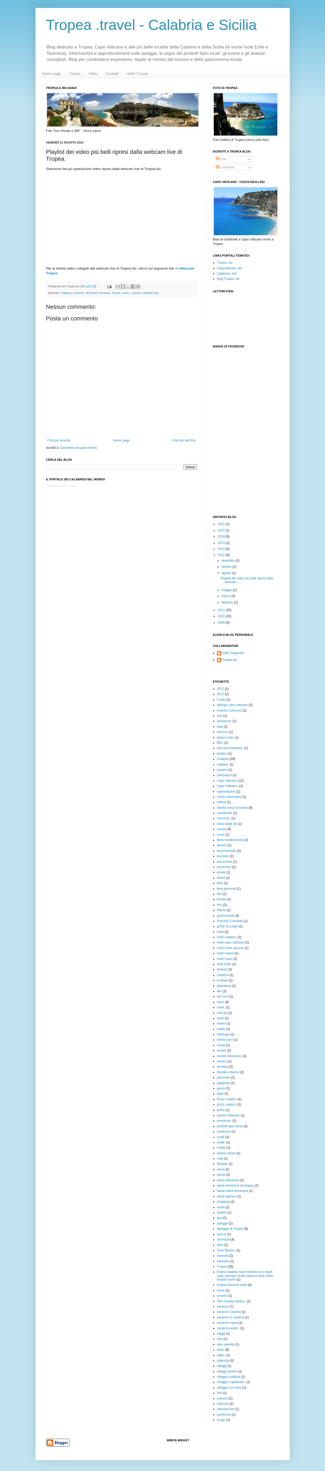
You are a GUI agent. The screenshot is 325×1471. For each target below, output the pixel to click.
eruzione (78, 292)
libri (219, 991)
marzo (226, 596)
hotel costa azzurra (230, 948)
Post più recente (58, 440)
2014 (222, 543)
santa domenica (228, 1180)
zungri (221, 1420)
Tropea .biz (225, 263)
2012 (222, 555)
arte (219, 716)
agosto (226, 573)
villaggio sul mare (229, 1387)
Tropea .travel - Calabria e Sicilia (151, 25)
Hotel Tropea (137, 73)
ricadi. (221, 1142)
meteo (221, 1023)
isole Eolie (224, 964)
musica (222, 1061)
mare (220, 1002)
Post (221, 159)
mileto (221, 1029)
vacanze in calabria (230, 1317)
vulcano (136, 292)
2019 (222, 536)
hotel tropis (225, 959)
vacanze (223, 1306)
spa (219, 1218)
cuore (221, 835)
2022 (222, 524)
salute (221, 1175)
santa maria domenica (232, 1191)
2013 (222, 549)
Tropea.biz (229, 660)
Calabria (66, 292)
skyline (222, 1212)
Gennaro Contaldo (230, 921)
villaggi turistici (227, 1371)
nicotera (222, 1066)
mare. (221, 1007)
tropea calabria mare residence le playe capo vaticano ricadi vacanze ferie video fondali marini (245, 1275)
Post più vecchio (183, 440)
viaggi (221, 1333)
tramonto (104, 292)
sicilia (221, 1207)
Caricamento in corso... (62, 486)
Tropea (75, 73)
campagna (224, 775)
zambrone (224, 1414)
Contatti (112, 73)
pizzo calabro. (227, 1104)
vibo (220, 1339)
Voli (219, 1393)
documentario (226, 851)
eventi (221, 878)
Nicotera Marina (228, 1072)
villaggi (222, 1366)
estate (221, 872)
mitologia (223, 1034)
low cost (222, 996)
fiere (220, 883)
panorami (223, 1077)
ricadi (221, 1137)
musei (221, 1045)
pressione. (224, 1121)
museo (221, 1050)
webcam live (150, 292)
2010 (222, 616)
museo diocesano (229, 1056)
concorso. (224, 818)
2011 (222, 610)
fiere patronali (226, 889)
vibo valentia (226, 1344)
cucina (221, 829)
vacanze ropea (227, 1323)
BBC (220, 743)
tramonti (222, 1256)
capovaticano (226, 791)
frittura (221, 910)
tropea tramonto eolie (232, 1285)
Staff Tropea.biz (233, 653)
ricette (221, 1148)
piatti (220, 1094)
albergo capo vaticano (232, 705)
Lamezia (223, 975)
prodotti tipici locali (230, 1126)
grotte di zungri (227, 926)
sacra (221, 1169)
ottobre (226, 567)
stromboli (91, 292)
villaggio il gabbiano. (231, 1382)
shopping (223, 1202)
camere (222, 770)
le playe (222, 980)
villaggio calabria (229, 1377)
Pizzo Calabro (227, 1099)
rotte (220, 1158)
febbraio (227, 602)
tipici (220, 1245)
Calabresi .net (227, 273)
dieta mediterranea (230, 840)
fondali (221, 899)
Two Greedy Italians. (231, 1301)
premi (221, 1110)
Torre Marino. (226, 1250)
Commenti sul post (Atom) (78, 448)
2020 (222, 530)
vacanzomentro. (228, 1328)
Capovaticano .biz (229, 268)
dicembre (228, 560)
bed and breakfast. (230, 748)
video (221, 1350)
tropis (221, 1290)
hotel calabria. (227, 937)
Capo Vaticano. (227, 786)
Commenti (225, 167)
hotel (220, 932)
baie (220, 726)
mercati (222, 1013)
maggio (227, 590)
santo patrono (226, 1196)
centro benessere (229, 797)
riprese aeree (226, 1153)
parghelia (223, 1083)
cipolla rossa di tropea (232, 808)
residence (224, 1131)
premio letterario (228, 1115)
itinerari (222, 969)
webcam (223, 1404)
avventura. (224, 721)
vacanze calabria (229, 1312)
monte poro (225, 1039)
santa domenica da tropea (235, 1185)
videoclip (223, 1360)
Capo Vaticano (227, 781)
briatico (222, 753)
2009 (222, 622)
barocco (222, 732)
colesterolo (224, 813)
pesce (221, 1088)
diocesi (222, 845)
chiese (221, 802)
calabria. (223, 764)
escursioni (224, 867)
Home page (51, 73)
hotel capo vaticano (230, 942)
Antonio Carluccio (229, 710)
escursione (224, 862)
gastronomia (225, 916)
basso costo (225, 737)
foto (219, 905)
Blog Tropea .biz (228, 279)
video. (126, 292)
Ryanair (222, 1164)
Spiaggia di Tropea (230, 1229)
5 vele (221, 699)
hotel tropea (225, 953)
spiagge (222, 1223)
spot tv (221, 1234)
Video (93, 73)
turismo (222, 1296)
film (219, 894)
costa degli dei (227, 824)
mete (220, 1018)
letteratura (224, 986)
